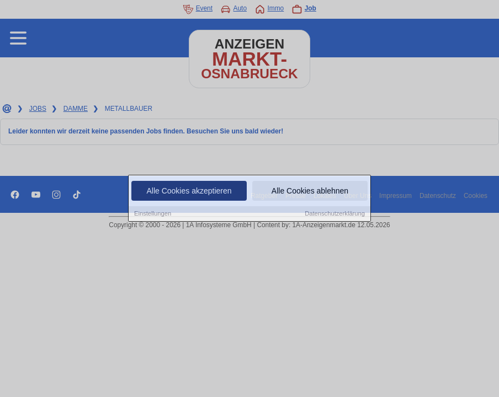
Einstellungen (152, 214)
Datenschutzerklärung (335, 214)
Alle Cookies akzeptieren (188, 191)
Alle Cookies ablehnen (310, 191)
